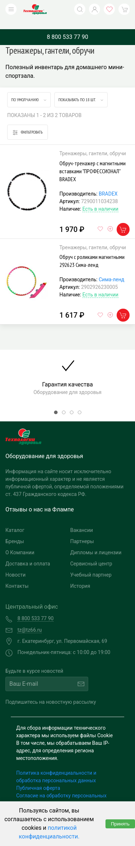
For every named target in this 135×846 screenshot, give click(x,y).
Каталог (14, 519)
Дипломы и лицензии (95, 542)
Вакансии (81, 519)
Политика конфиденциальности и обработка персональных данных (56, 766)
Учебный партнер (91, 564)
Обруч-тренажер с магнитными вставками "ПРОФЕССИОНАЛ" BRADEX (92, 160)
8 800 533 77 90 (67, 26)
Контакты (16, 575)
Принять (120, 824)
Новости (15, 564)
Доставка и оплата (27, 553)
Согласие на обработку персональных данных (61, 788)
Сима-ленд (111, 269)
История (80, 575)
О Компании (19, 542)
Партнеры (82, 530)
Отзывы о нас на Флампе (39, 498)
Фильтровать (27, 121)
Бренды (14, 530)
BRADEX (108, 183)
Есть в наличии (100, 198)
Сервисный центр (91, 553)
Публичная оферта (38, 777)
